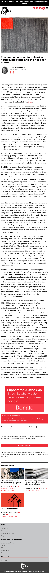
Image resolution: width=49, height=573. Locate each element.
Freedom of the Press (9, 509)
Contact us (4, 528)
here (30, 102)
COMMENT (4, 516)
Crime (3, 545)
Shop (2, 536)
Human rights (5, 550)
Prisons (3, 548)
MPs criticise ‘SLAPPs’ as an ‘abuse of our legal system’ (12, 482)
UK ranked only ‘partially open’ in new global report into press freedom (35, 483)
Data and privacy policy (8, 533)
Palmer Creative (39, 571)
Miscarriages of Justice (8, 543)
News (12, 490)
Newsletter (4, 560)
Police (3, 553)
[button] (43, 8)
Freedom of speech (8, 488)
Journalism (5, 490)
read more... (11, 429)
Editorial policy (5, 531)
